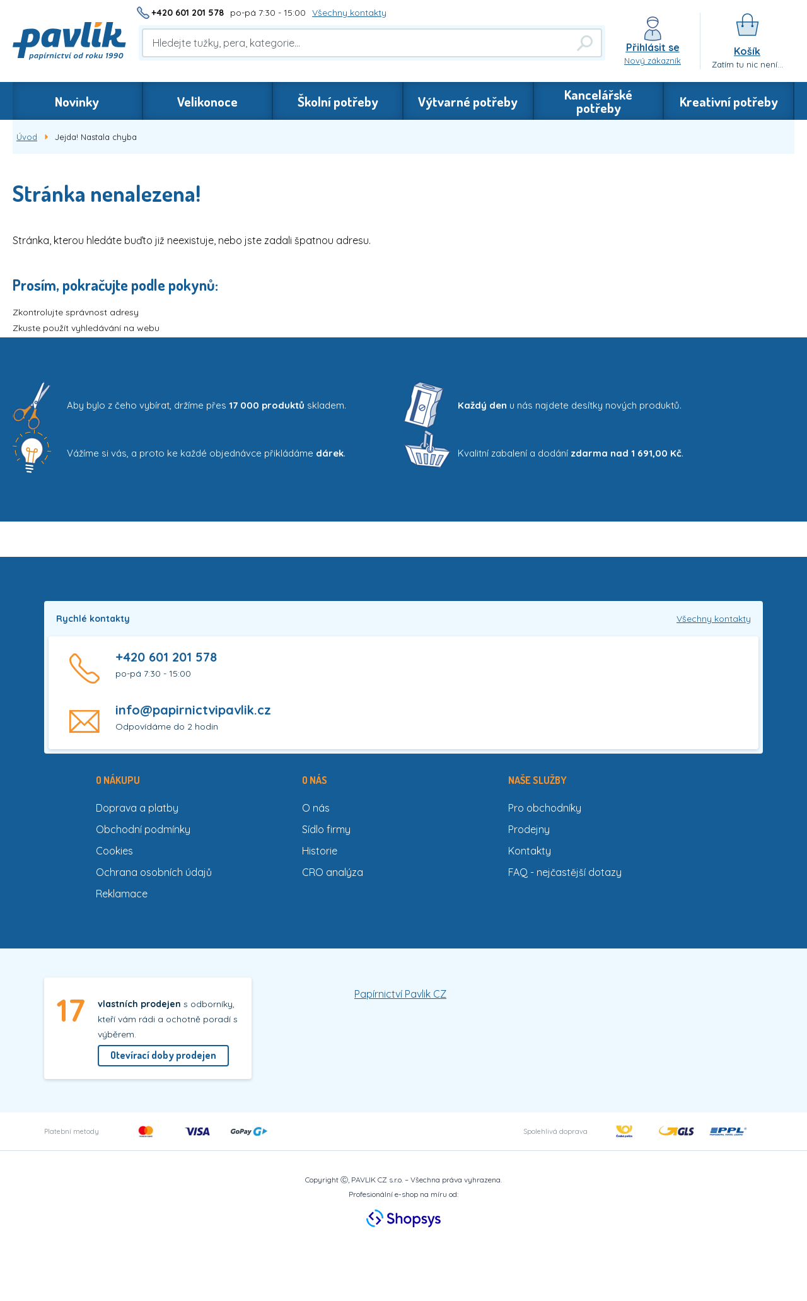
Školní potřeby (338, 101)
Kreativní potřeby (729, 101)
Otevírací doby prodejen (163, 1055)
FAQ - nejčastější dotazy (565, 872)
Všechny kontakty (349, 12)
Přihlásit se (653, 47)
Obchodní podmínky (143, 829)
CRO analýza (332, 872)
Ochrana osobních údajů (154, 872)
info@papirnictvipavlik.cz (193, 710)
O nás (316, 808)
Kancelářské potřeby (598, 101)
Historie (319, 850)
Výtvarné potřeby (468, 101)
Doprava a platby (137, 808)
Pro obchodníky (544, 808)
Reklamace (122, 893)
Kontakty (529, 850)
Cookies (114, 850)
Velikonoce (207, 101)
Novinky (77, 101)
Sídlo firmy (326, 829)
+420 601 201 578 (187, 12)
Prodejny (529, 829)
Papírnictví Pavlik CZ (400, 994)
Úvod (26, 137)
